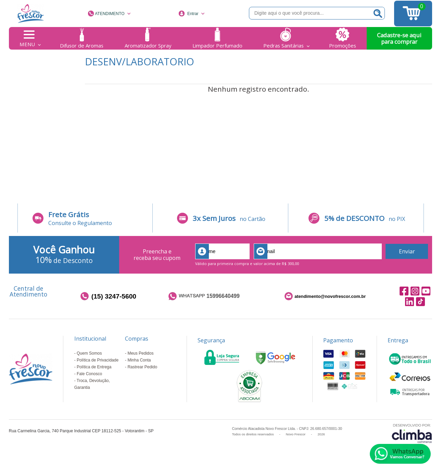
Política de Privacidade (97, 360)
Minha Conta (139, 360)
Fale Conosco (89, 373)
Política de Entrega (94, 367)
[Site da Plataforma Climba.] (412, 433)
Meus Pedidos (140, 353)
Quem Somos (89, 353)
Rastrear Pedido (142, 367)
